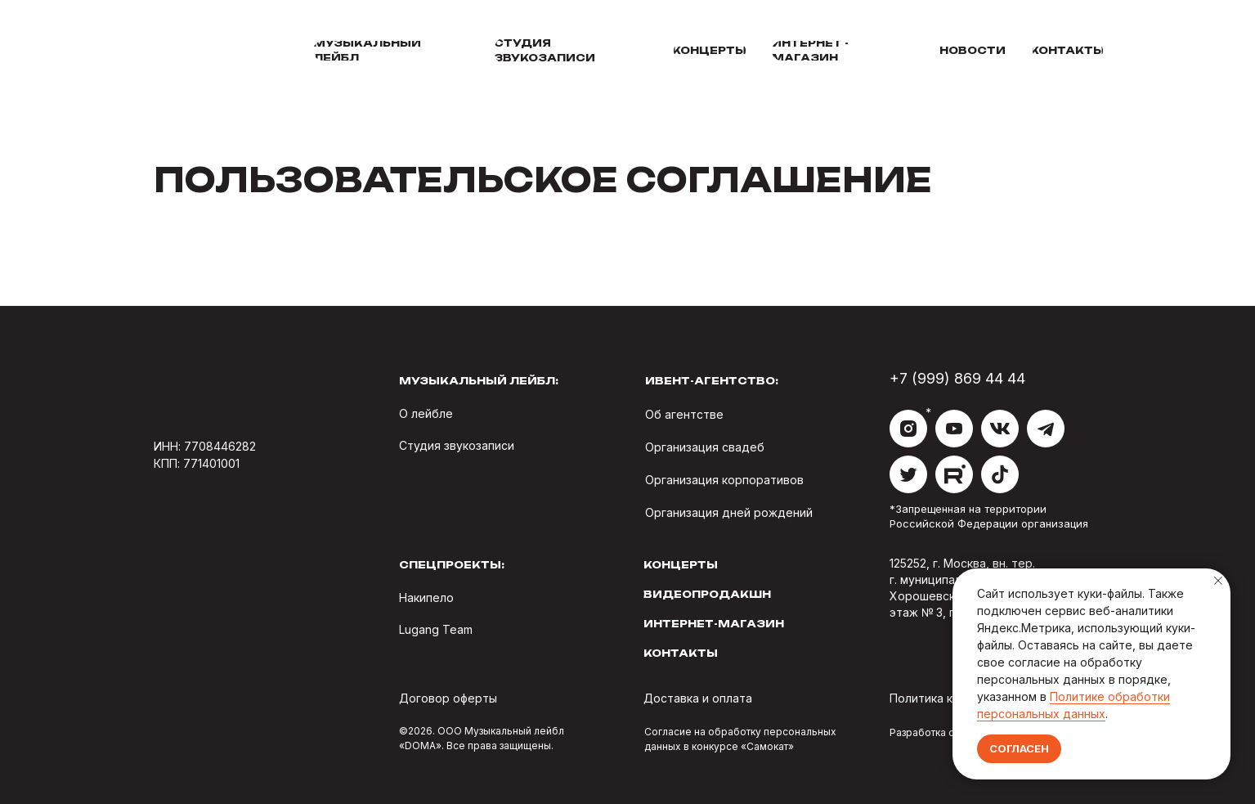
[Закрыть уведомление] (1218, 581)
